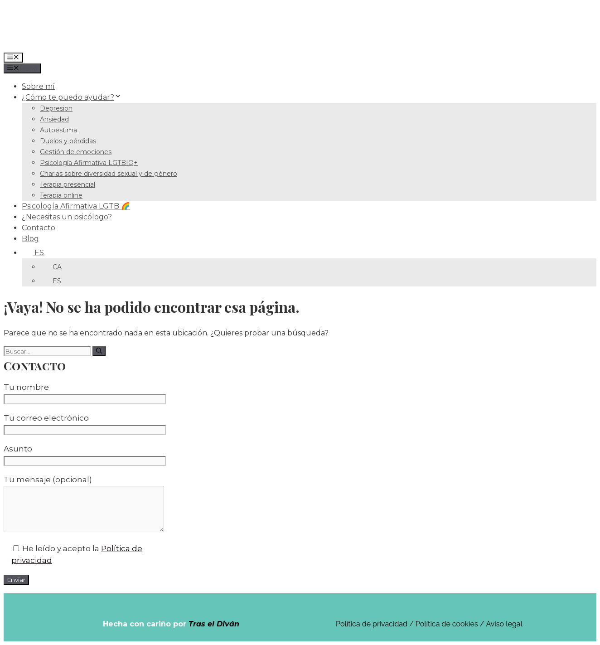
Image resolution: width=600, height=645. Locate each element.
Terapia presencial (67, 184)
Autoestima (58, 130)
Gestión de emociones (75, 152)
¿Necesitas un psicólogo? (67, 217)
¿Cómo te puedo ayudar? (71, 97)
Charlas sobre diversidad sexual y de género (108, 174)
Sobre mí (38, 86)
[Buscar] (99, 351)
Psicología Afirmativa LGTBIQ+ (89, 163)
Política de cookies (447, 624)
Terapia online (61, 195)
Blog (30, 238)
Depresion (56, 108)
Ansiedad (54, 119)
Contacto (38, 227)
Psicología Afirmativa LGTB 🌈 (76, 206)
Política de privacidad (371, 624)
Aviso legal (504, 624)
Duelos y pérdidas (68, 141)
